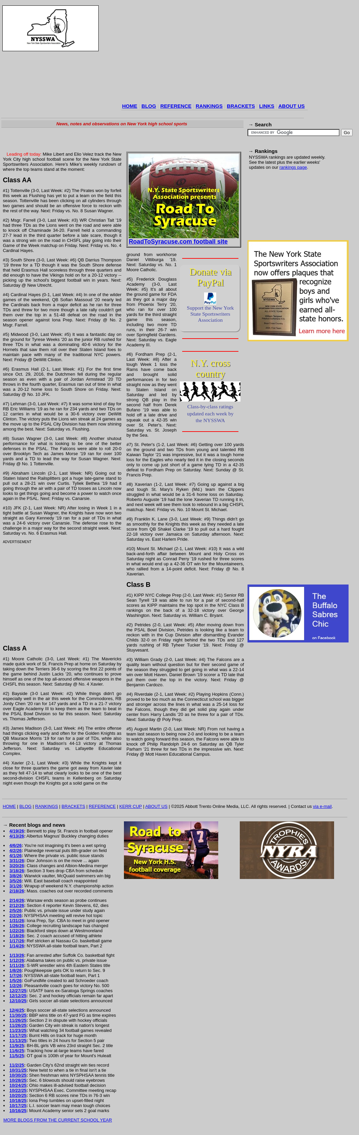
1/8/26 (15, 970)
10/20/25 (18, 1095)
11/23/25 (18, 1030)
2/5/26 (15, 910)
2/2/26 (15, 915)
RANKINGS (209, 106)
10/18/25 (18, 1100)
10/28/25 (18, 1080)
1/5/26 (15, 980)
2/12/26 (16, 905)
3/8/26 (15, 875)
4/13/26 (16, 836)
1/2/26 (15, 985)
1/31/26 (16, 920)
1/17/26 (16, 940)
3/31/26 (16, 860)
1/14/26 (16, 945)
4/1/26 (15, 855)
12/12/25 (18, 995)
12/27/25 (18, 990)
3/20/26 (16, 865)
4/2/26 (15, 850)
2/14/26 (16, 900)
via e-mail (322, 806)
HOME (129, 106)
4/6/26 (15, 845)
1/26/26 (16, 925)
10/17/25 (18, 1105)
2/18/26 (16, 890)
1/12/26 (16, 960)
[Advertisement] (199, 53)
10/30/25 (18, 1075)
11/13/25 (18, 1040)
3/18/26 (16, 870)
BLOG (148, 106)
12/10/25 (18, 1000)
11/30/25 (18, 1015)
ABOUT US (291, 106)
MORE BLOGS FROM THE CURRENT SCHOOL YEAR (57, 1120)
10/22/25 (18, 1090)
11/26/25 (18, 1020)
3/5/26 (15, 880)
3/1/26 (15, 885)
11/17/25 (18, 1035)
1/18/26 (16, 935)
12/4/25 (16, 1010)
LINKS (266, 106)
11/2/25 (16, 1065)
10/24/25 (18, 1085)
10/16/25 (18, 1110)
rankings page (293, 167)
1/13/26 (16, 955)
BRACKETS (241, 106)
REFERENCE (176, 106)
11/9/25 (16, 1045)
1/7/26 (15, 975)
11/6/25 (16, 1050)
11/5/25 (16, 1055)
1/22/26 (16, 930)
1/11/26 (16, 965)
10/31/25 (18, 1070)
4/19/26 (16, 830)
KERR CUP (130, 806)
